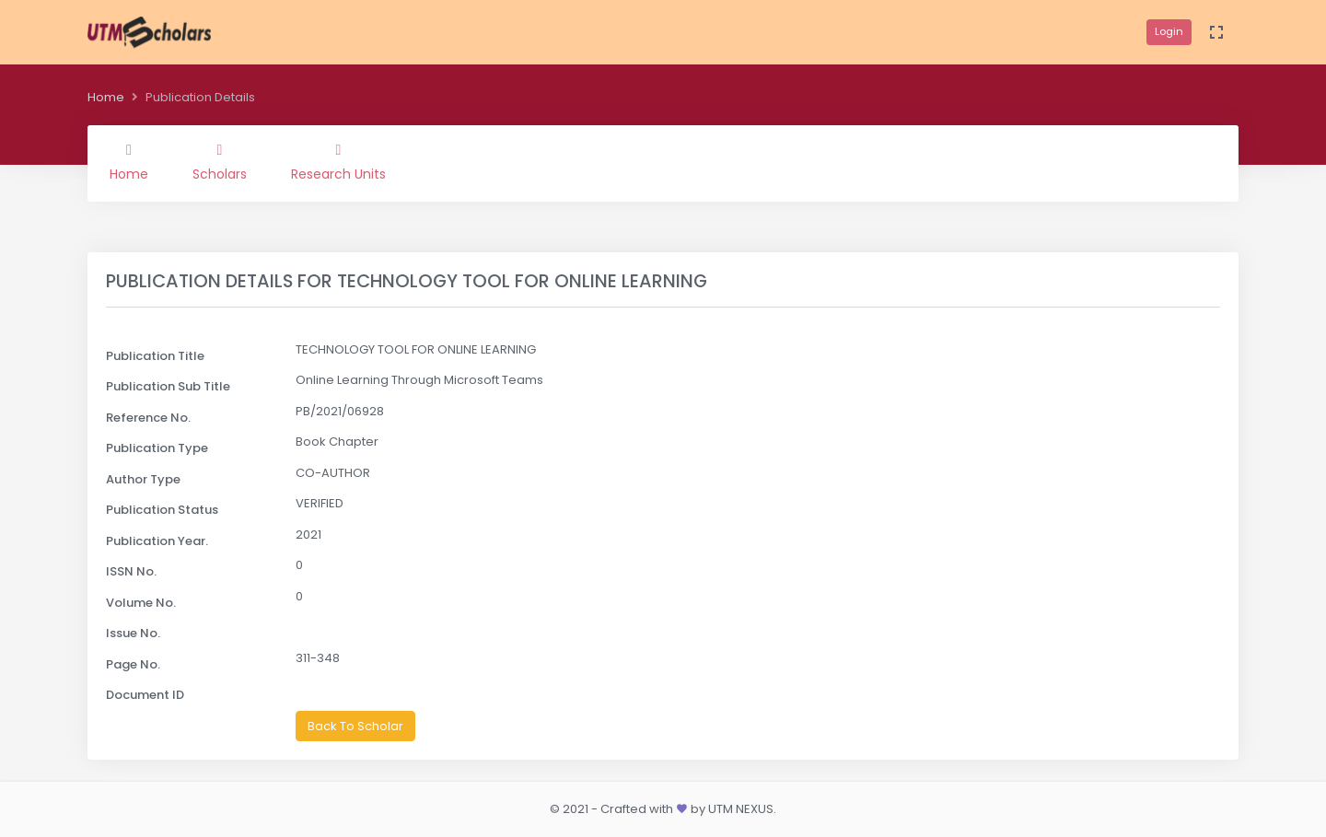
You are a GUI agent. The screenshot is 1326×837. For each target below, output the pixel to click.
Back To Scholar (355, 726)
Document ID (145, 694)
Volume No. (141, 602)
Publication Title (155, 356)
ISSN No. (131, 571)
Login (1169, 31)
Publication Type (157, 448)
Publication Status (162, 509)
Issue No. (133, 633)
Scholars (219, 163)
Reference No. (148, 417)
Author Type (143, 479)
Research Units (338, 163)
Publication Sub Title (168, 386)
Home (105, 97)
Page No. (133, 664)
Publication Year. (157, 541)
